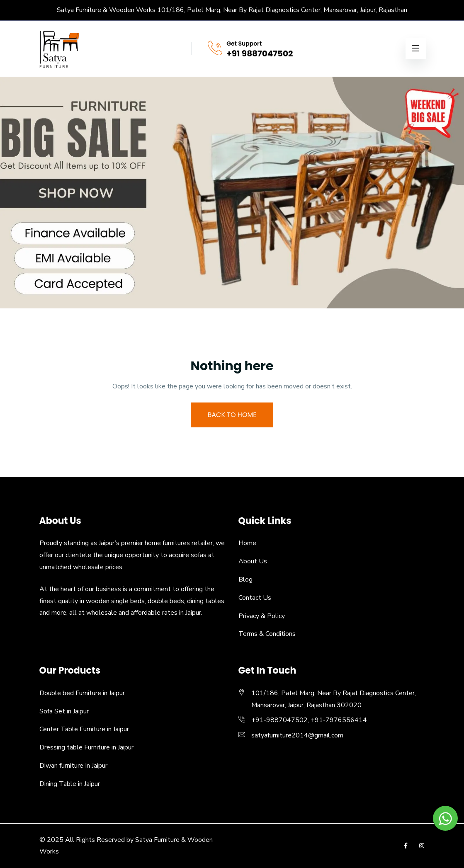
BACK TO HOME (232, 414)
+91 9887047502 (259, 53)
